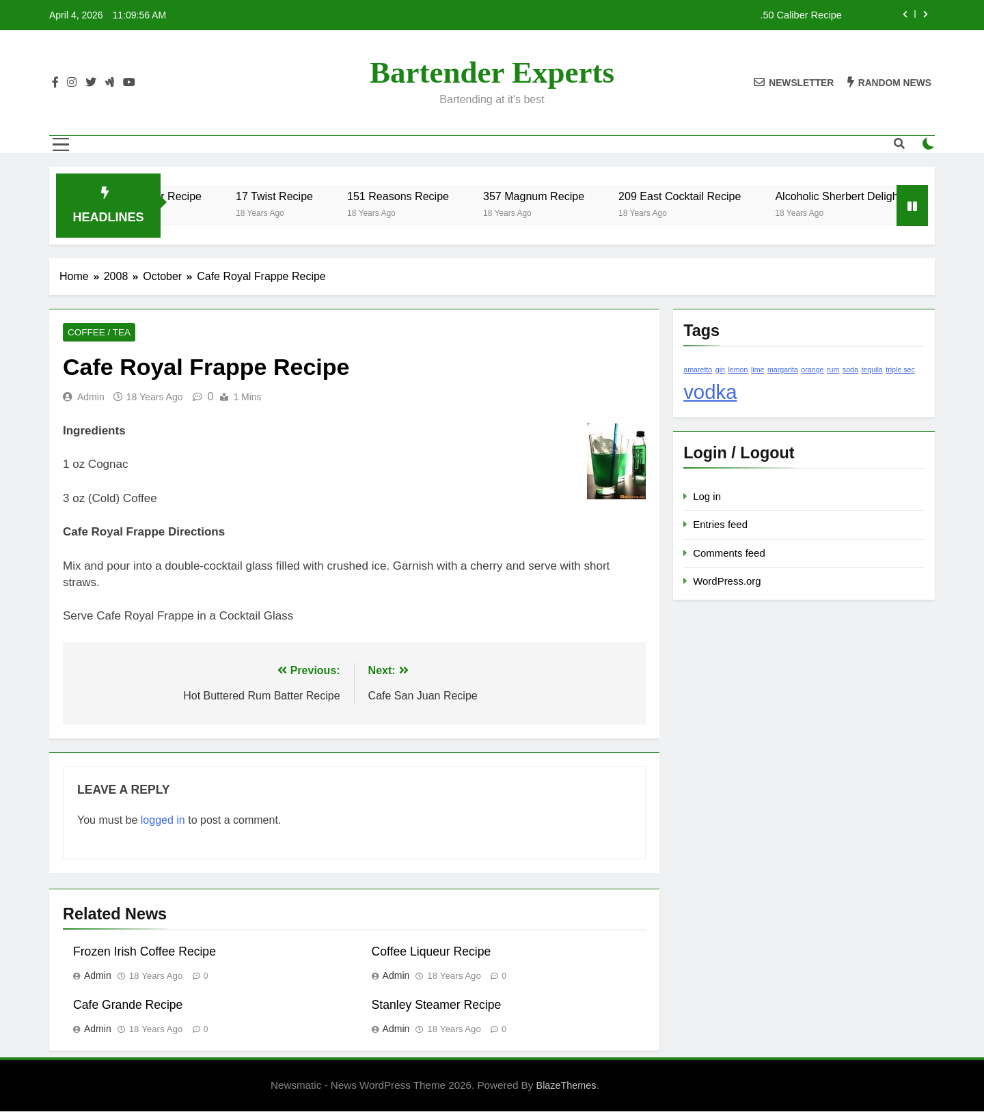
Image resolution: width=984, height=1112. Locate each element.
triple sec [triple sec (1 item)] (900, 369)
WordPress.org (727, 581)
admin (91, 398)
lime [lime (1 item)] (758, 369)
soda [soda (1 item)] (850, 369)
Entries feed (720, 524)
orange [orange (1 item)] (812, 369)
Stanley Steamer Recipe (437, 1006)
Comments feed (729, 553)
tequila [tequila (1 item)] (871, 369)
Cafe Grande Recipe (127, 1006)
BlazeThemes (566, 1086)
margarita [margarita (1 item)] (782, 369)
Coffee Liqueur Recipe (431, 953)
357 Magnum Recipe (582, 196)
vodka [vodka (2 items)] (710, 391)
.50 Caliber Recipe (800, 15)
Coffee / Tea (95, 333)
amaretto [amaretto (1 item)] (697, 369)
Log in (707, 496)
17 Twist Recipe (322, 196)
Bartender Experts (492, 72)
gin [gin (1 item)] (720, 369)
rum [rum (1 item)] (833, 369)
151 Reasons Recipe (446, 196)
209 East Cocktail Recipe (728, 196)
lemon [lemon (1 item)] (738, 369)
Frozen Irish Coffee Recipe (144, 953)
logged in (163, 821)
